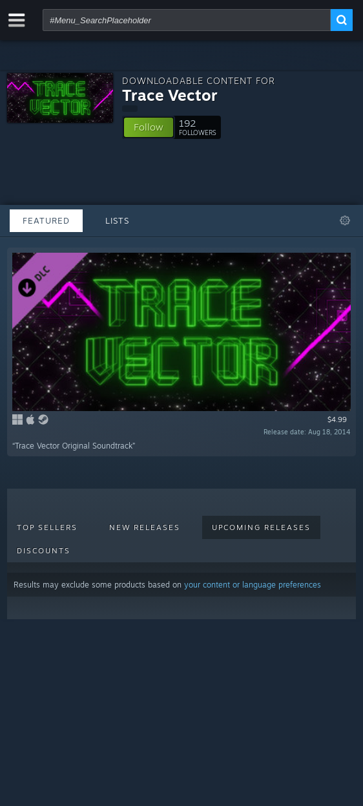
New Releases (144, 527)
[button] (148, 127)
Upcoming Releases (261, 527)
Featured (46, 220)
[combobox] (187, 20)
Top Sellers (47, 527)
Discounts (43, 550)
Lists (117, 220)
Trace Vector (170, 95)
